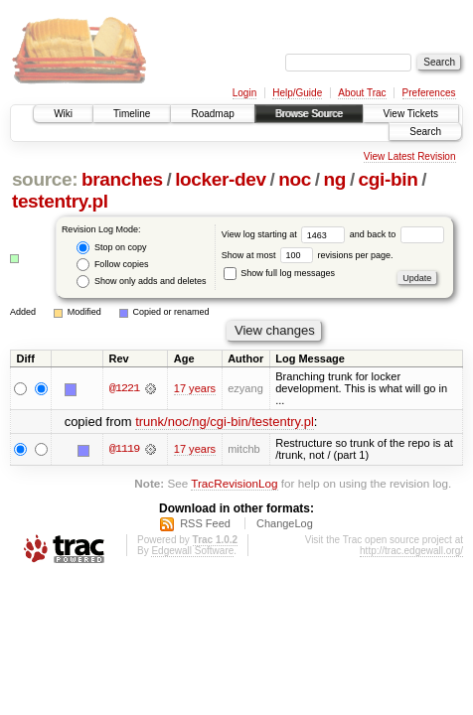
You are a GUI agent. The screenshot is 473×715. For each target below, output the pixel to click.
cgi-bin (388, 179)
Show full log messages (279, 273)
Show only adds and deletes (141, 281)
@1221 (124, 388)
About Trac (362, 92)
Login (244, 92)
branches (122, 179)
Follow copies (112, 264)
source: (45, 179)
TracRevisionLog (234, 483)
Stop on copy (111, 247)
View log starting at (286, 234)
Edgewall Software (192, 550)
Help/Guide (297, 92)
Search (425, 131)
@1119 (124, 449)
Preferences (429, 92)
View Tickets (411, 113)
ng (335, 179)
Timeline (131, 113)
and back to (397, 234)
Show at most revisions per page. (308, 255)
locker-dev (220, 179)
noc (294, 179)
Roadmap (212, 113)
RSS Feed (205, 523)
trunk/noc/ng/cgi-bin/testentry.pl (224, 421)
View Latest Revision (410, 156)
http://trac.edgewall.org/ (411, 550)
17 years (195, 388)
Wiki (63, 113)
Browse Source (309, 113)
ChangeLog (284, 523)
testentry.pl (60, 201)
